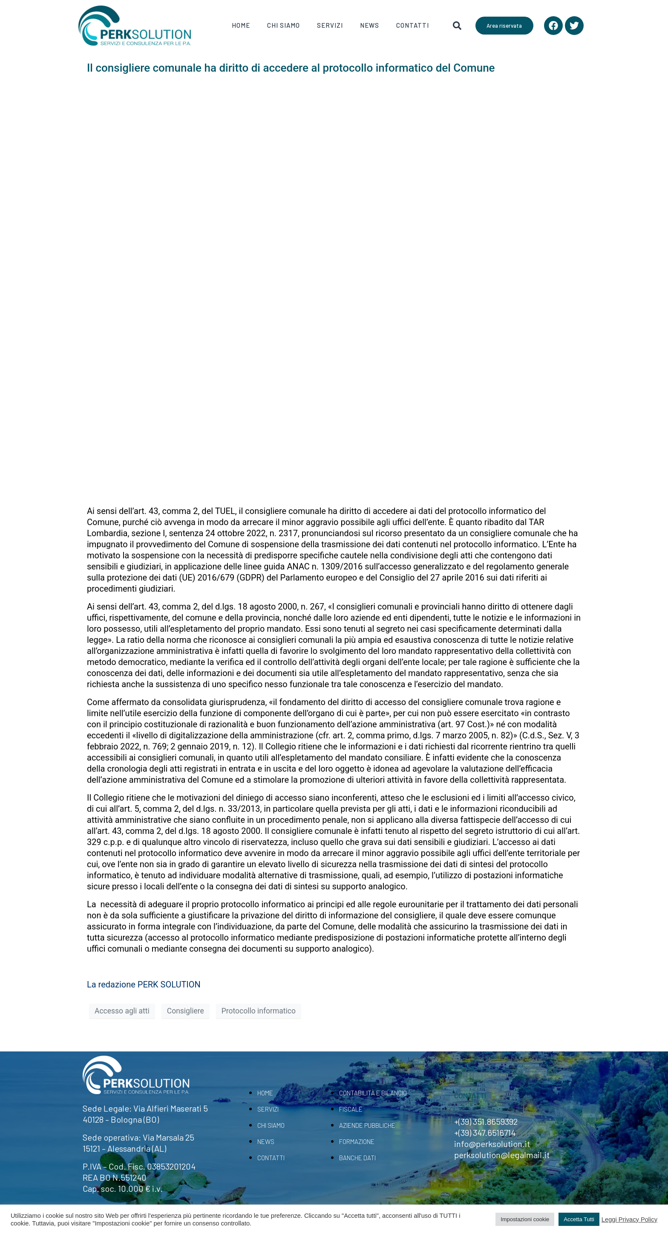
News (369, 25)
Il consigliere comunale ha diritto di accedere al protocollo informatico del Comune (291, 67)
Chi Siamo (283, 25)
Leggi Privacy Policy (629, 1219)
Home (241, 25)
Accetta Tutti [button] (579, 1219)
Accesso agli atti (122, 1011)
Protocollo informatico (259, 1011)
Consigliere (185, 1011)
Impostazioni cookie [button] (525, 1219)
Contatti (412, 25)
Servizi (330, 25)
